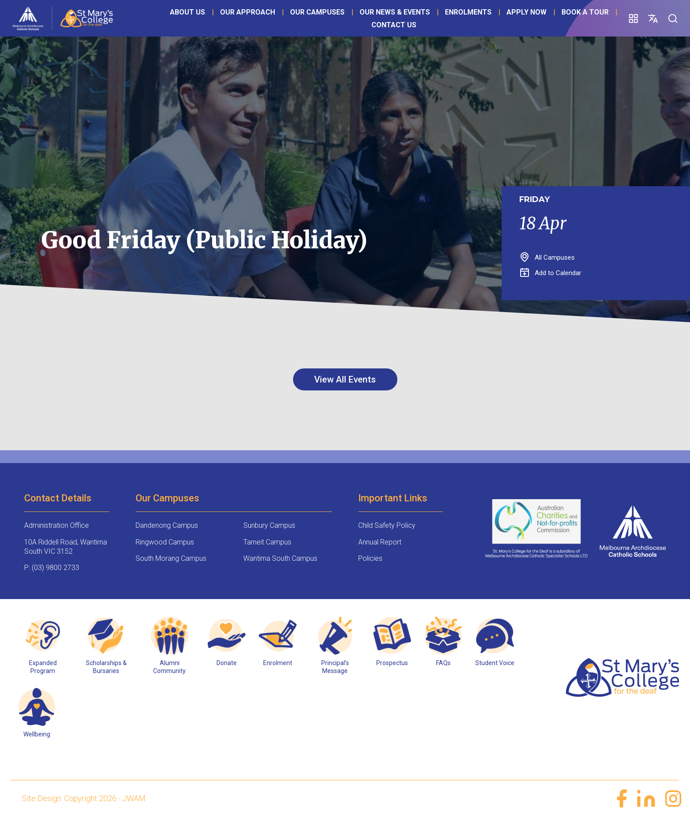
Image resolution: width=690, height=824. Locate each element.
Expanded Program (43, 667)
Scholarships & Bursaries (106, 667)
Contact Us (403, 36)
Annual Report (379, 543)
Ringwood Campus (165, 543)
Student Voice (494, 663)
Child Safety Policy (386, 526)
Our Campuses (327, 23)
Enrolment (277, 663)
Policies (370, 559)
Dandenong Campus (167, 526)
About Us (197, 23)
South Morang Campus (171, 559)
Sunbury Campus (269, 526)
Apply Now (284, 36)
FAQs (443, 663)
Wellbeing (36, 735)
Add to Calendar (550, 273)
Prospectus (392, 663)
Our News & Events (405, 23)
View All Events (345, 379)
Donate (227, 663)
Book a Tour (342, 36)
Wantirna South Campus (280, 559)
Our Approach (257, 23)
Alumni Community (169, 667)
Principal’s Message (335, 667)
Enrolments (478, 23)
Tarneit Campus (267, 543)
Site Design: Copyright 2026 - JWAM (84, 799)
